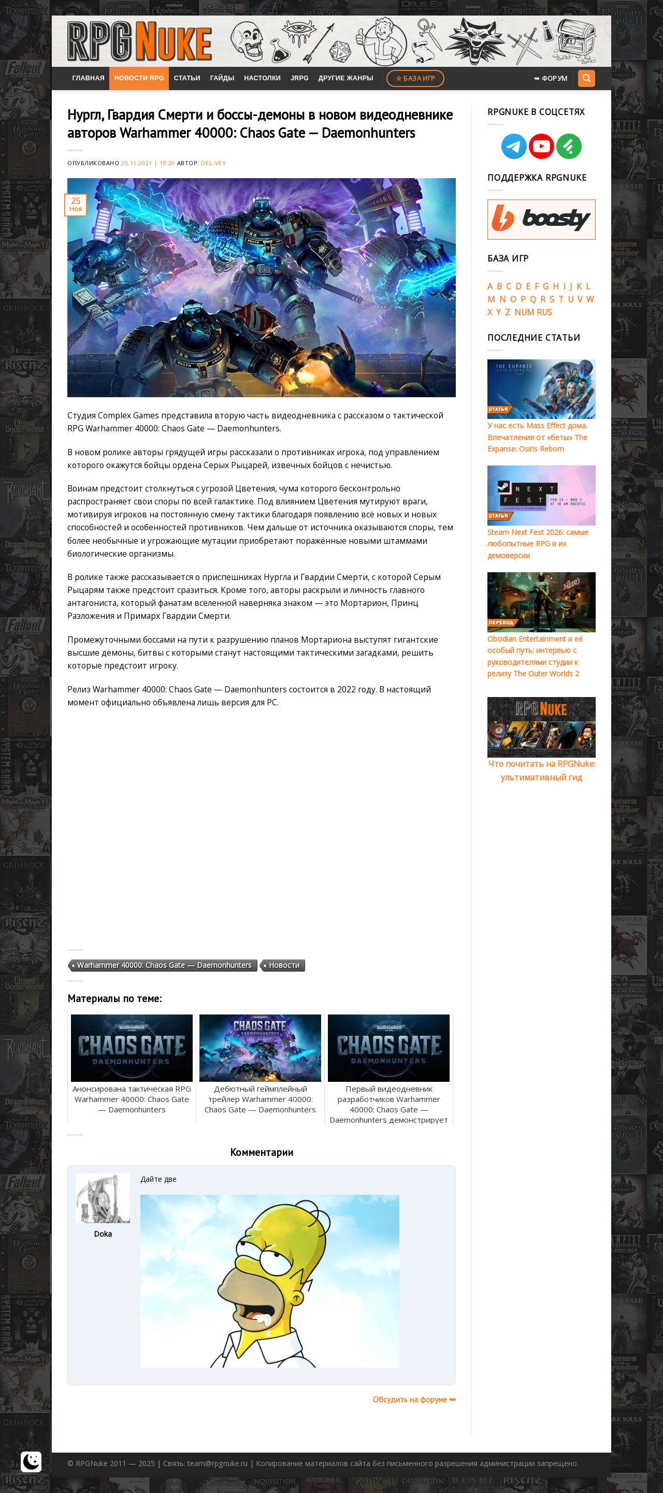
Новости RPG (139, 78)
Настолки (262, 78)
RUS (544, 312)
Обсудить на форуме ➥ (414, 1399)
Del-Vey (213, 163)
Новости (284, 965)
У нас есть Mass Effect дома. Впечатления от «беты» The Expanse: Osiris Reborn (537, 437)
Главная (88, 78)
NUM (524, 312)
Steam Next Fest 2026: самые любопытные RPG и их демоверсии (537, 543)
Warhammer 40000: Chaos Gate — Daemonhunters (164, 965)
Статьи (187, 78)
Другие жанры (346, 78)
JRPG (300, 78)
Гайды (222, 78)
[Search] (586, 78)
